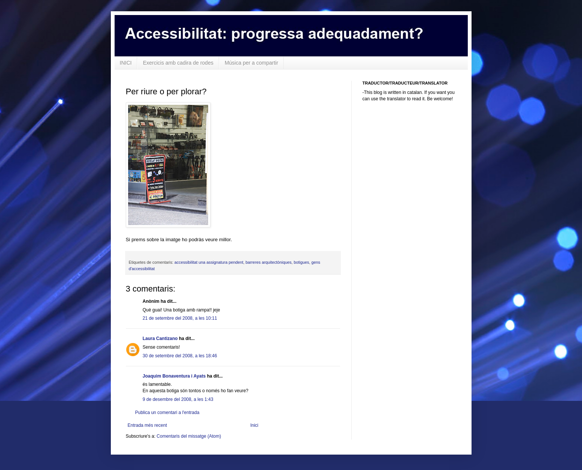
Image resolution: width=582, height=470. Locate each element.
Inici (254, 425)
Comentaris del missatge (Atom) (189, 436)
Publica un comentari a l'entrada (167, 412)
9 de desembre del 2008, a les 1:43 (178, 399)
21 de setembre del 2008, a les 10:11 (180, 318)
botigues (301, 262)
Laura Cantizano (160, 338)
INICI (126, 63)
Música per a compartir (251, 63)
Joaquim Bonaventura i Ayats (174, 376)
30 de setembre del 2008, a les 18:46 (180, 355)
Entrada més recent (147, 425)
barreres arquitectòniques (268, 262)
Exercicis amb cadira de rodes (178, 63)
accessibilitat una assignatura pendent (208, 262)
